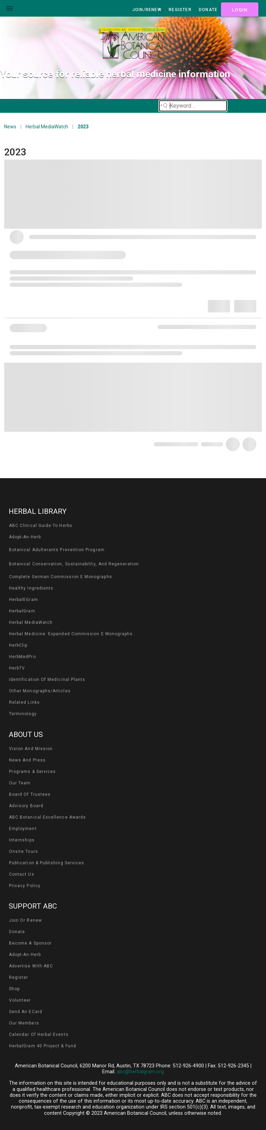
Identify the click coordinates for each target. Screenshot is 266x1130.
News (10, 126)
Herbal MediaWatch (47, 126)
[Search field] (193, 106)
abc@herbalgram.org (140, 1072)
